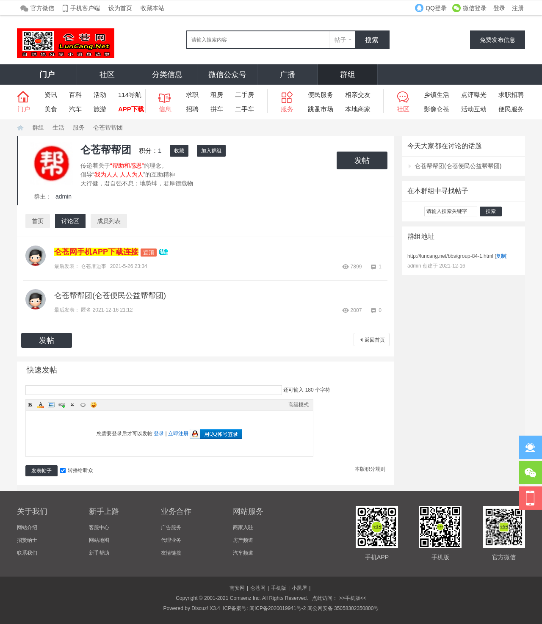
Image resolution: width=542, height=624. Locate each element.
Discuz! (199, 608)
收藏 (179, 151)
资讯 (50, 94)
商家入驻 (243, 527)
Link (62, 404)
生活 (58, 127)
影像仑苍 (436, 109)
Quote (72, 404)
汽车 (75, 109)
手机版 (278, 588)
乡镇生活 (436, 94)
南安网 (237, 588)
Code (83, 404)
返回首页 (375, 340)
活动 (100, 94)
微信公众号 (227, 74)
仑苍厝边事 (93, 266)
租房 (216, 94)
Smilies (93, 404)
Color (40, 404)
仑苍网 (20, 127)
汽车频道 (243, 553)
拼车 (216, 109)
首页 (38, 221)
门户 (47, 74)
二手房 (244, 94)
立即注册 (178, 433)
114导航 (129, 94)
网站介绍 (27, 527)
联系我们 (27, 553)
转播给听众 (76, 470)
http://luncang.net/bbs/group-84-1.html (450, 256)
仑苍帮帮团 (108, 127)
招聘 (192, 109)
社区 (107, 74)
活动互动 (474, 109)
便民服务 (320, 94)
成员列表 (109, 221)
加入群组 (211, 151)
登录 (499, 8)
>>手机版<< (351, 598)
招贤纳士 (27, 540)
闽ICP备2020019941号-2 (277, 608)
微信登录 (475, 8)
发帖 (362, 160)
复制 (501, 256)
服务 (79, 127)
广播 (287, 74)
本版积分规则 (370, 469)
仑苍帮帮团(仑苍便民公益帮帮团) (110, 295)
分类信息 (167, 74)
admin (63, 196)
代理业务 (171, 540)
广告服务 (171, 527)
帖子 (340, 39)
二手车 (244, 109)
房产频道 (243, 540)
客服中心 (99, 527)
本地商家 (358, 109)
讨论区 (70, 221)
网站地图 (99, 540)
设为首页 (120, 8)
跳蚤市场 (320, 109)
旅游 (100, 109)
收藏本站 (152, 8)
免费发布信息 (497, 39)
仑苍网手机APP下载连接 (96, 252)
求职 (192, 94)
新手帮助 (99, 553)
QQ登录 (436, 8)
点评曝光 (474, 94)
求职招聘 (511, 94)
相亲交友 (358, 94)
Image (51, 404)
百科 (75, 94)
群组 (347, 74)
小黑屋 (299, 588)
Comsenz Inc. (245, 598)
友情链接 (171, 553)
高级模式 (298, 405)
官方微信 (42, 8)
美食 (50, 109)
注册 (518, 8)
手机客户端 (85, 8)
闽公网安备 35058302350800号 (343, 608)
